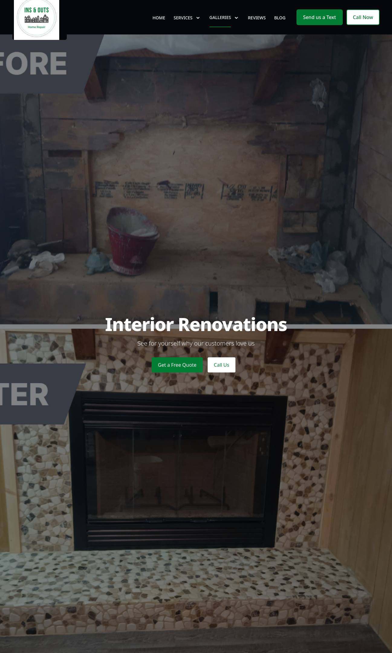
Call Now (363, 26)
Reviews (257, 27)
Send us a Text (319, 26)
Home (158, 27)
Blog (280, 27)
